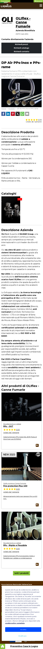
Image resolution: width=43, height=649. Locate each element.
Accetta (23, 629)
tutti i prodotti (21, 573)
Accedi (38, 1)
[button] (3, 114)
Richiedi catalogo (21, 48)
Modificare (22, 636)
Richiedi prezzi (21, 44)
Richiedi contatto (21, 52)
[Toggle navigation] (41, 5)
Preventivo (5, 1)
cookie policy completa (15, 623)
